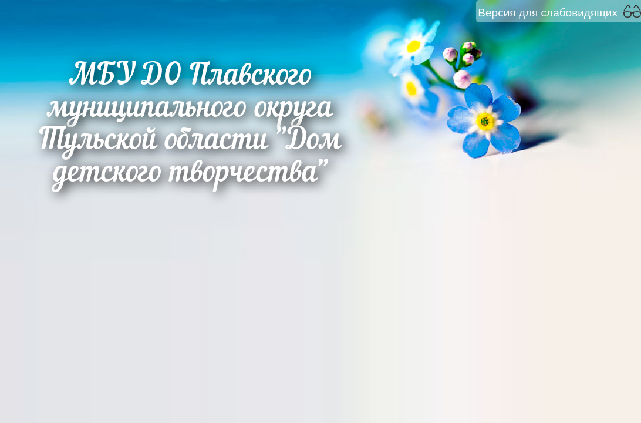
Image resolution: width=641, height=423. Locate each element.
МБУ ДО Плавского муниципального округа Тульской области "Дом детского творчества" (191, 125)
